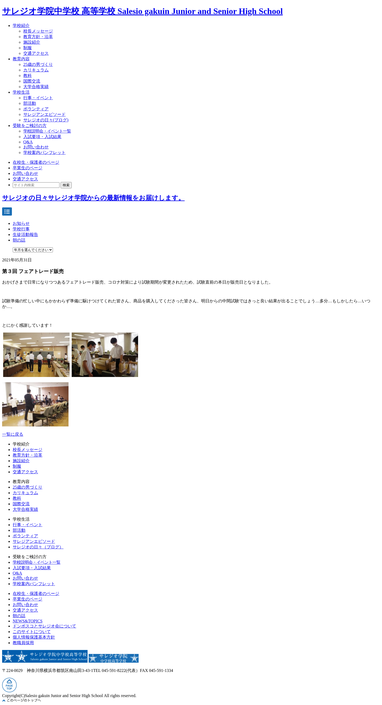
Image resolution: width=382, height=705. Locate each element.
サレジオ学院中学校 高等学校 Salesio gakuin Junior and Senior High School (142, 11)
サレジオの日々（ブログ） (38, 547)
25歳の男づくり (38, 64)
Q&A (28, 142)
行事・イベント (38, 97)
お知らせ (21, 223)
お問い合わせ (36, 147)
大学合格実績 (36, 86)
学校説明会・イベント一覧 (47, 131)
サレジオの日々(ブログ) (46, 120)
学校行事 (21, 229)
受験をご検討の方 (30, 125)
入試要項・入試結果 (42, 136)
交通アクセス (36, 53)
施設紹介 (31, 42)
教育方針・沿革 (38, 36)
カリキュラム (36, 70)
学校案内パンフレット (44, 152)
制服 (27, 48)
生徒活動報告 (25, 234)
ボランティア (36, 109)
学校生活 (21, 92)
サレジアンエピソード (44, 114)
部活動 (29, 103)
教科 (27, 75)
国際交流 (31, 81)
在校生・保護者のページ (36, 162)
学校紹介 (21, 25)
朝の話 (19, 240)
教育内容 (21, 59)
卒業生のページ (27, 168)
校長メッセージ (38, 31)
